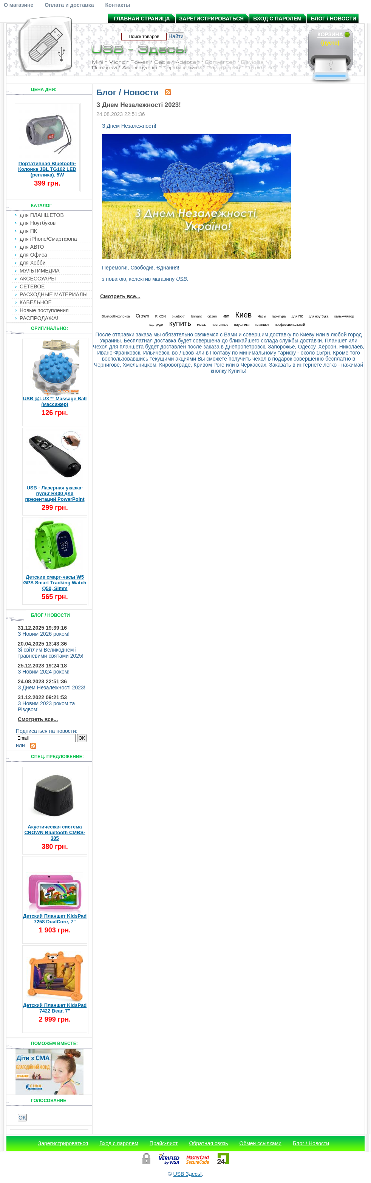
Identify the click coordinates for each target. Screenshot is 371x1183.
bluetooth (179, 316)
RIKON (160, 316)
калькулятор (344, 316)
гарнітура (279, 316)
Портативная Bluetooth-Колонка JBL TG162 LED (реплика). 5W (47, 169)
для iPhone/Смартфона (48, 239)
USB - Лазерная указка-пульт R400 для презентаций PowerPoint (54, 493)
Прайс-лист (164, 1143)
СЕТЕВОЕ (32, 286)
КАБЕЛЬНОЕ (36, 302)
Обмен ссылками (261, 1143)
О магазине (18, 5)
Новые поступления (44, 310)
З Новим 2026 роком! (44, 634)
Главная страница (142, 18)
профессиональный (290, 325)
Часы (262, 316)
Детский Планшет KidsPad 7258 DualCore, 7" (55, 918)
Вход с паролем (277, 18)
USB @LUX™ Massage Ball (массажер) (55, 401)
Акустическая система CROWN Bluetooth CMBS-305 (54, 832)
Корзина (330, 34)
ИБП (226, 316)
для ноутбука (318, 316)
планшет (262, 325)
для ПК (28, 231)
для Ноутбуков (38, 223)
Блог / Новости (333, 18)
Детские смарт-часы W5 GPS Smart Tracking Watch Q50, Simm (54, 582)
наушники (242, 325)
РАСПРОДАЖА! (39, 318)
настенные (220, 325)
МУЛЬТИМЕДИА (40, 271)
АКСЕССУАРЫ (38, 279)
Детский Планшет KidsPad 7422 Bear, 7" (55, 1008)
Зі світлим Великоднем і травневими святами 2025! (50, 653)
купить (180, 323)
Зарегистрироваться (211, 18)
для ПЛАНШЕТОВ (42, 215)
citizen (212, 316)
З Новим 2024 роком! (44, 672)
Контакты (117, 5)
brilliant (196, 316)
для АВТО (32, 247)
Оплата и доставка (69, 5)
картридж (156, 325)
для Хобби (33, 263)
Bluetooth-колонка (116, 316)
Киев (243, 315)
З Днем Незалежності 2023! (51, 687)
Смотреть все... (38, 719)
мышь (201, 325)
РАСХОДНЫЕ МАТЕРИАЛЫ (54, 294)
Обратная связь (208, 1143)
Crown (142, 316)
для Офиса (33, 255)
